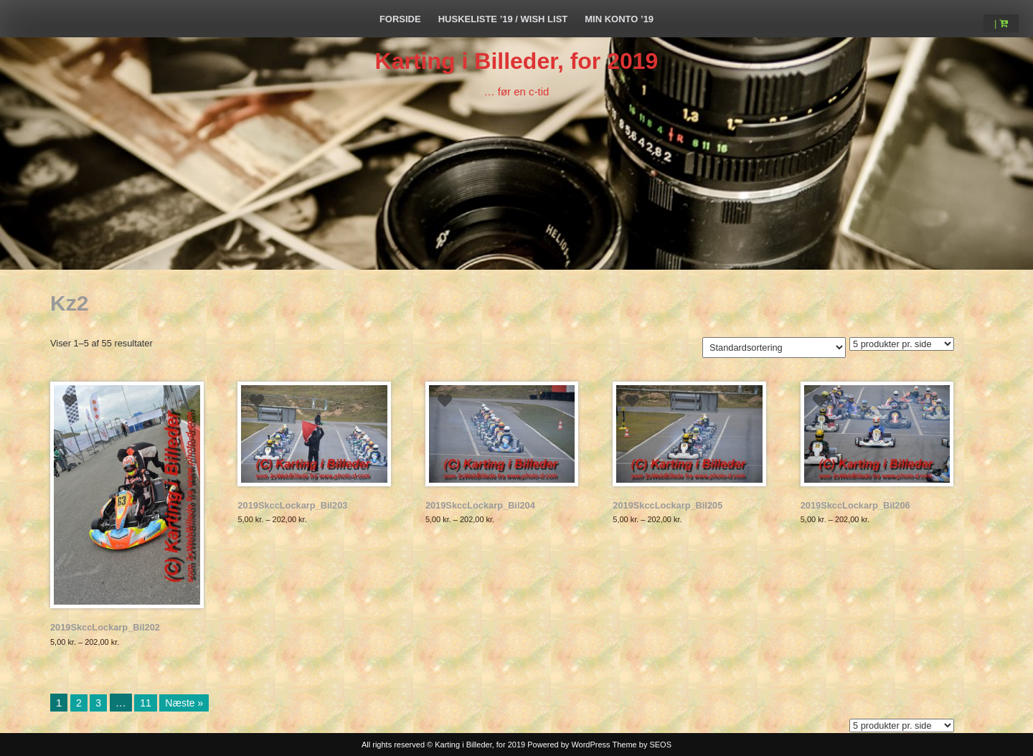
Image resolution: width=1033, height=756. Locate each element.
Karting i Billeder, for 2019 (517, 61)
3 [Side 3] (98, 703)
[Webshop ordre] (774, 347)
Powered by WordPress (568, 744)
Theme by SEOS (641, 744)
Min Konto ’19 (619, 19)
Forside (400, 19)
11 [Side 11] (145, 703)
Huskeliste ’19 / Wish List (503, 19)
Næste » (184, 703)
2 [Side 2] (79, 703)
